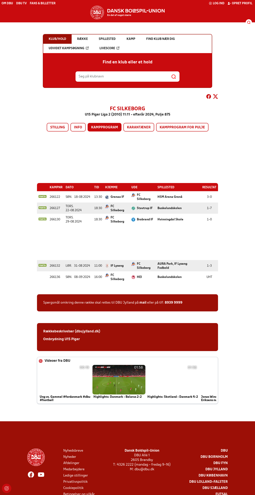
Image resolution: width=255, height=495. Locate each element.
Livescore (109, 48)
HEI (139, 277)
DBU (224, 450)
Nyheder (69, 456)
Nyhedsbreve (73, 450)
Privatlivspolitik (75, 481)
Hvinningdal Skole (170, 219)
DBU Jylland (216, 469)
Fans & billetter (42, 3)
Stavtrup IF (145, 208)
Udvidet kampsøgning (69, 48)
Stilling (57, 127)
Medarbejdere (73, 469)
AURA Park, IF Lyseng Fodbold (172, 265)
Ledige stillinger (75, 475)
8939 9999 (173, 302)
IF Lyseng (117, 265)
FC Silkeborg (143, 197)
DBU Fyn (220, 463)
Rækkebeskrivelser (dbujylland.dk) (71, 331)
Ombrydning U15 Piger (61, 339)
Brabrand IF (145, 219)
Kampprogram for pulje (182, 127)
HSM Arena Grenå (169, 196)
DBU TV (21, 3)
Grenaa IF (117, 196)
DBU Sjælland (215, 488)
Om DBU (7, 3)
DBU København (213, 475)
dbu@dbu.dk (144, 469)
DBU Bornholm (214, 456)
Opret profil (240, 3)
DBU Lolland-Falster (208, 481)
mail (142, 302)
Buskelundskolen (169, 208)
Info (78, 127)
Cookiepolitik (73, 488)
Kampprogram (104, 127)
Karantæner (139, 127)
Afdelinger (71, 463)
